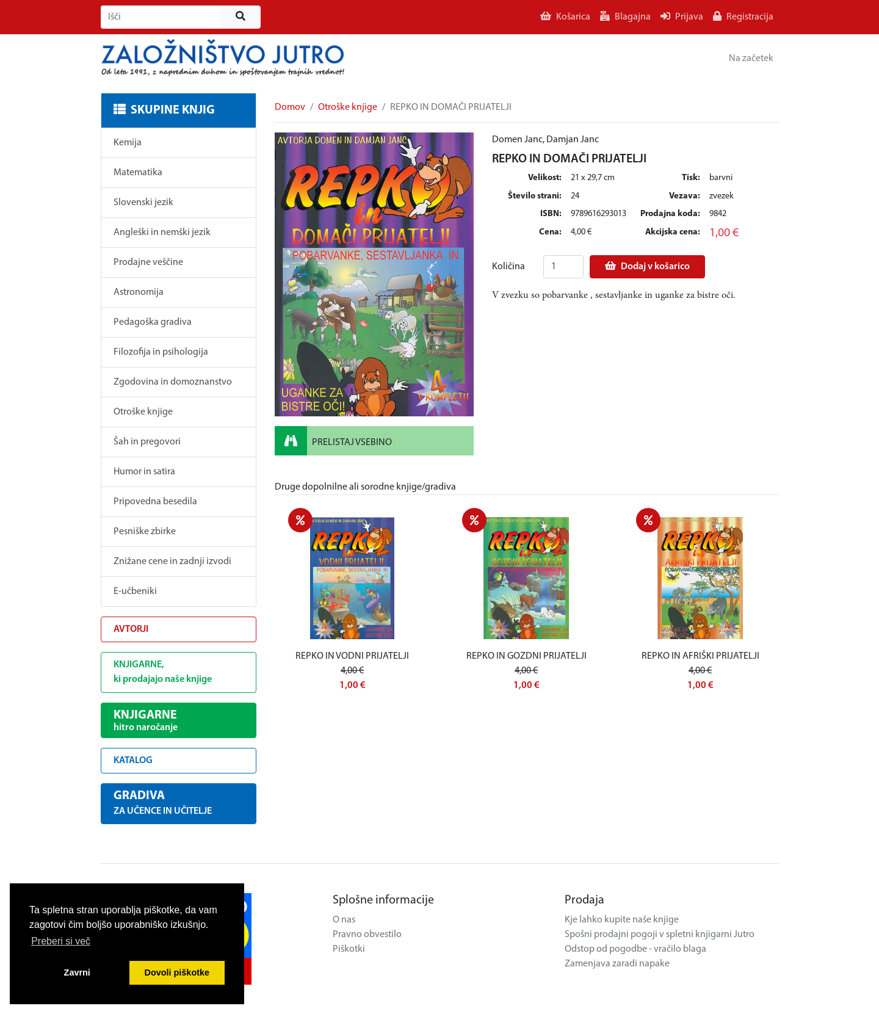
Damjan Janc (572, 140)
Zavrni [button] (77, 972)
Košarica (565, 16)
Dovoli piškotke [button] (177, 972)
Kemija (128, 143)
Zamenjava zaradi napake (617, 964)
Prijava (681, 16)
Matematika (138, 173)
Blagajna (625, 16)
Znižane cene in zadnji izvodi (172, 562)
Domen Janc (517, 140)
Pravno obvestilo (367, 935)
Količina (508, 267)
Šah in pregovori (147, 442)
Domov (290, 107)
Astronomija (139, 292)
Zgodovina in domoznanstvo (173, 382)
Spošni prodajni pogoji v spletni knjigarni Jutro (659, 935)
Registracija (743, 16)
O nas (344, 920)
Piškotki (349, 949)
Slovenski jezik (143, 203)
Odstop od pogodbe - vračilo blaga (635, 949)
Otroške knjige (143, 412)
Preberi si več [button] (60, 941)
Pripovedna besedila (155, 502)
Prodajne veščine (148, 262)
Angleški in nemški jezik (162, 232)
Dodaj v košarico (647, 266)
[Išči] (161, 17)
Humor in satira (144, 472)
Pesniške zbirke (145, 532)
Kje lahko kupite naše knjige (622, 920)
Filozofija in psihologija (161, 352)
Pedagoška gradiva (153, 322)
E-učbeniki (135, 591)
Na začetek (751, 58)
